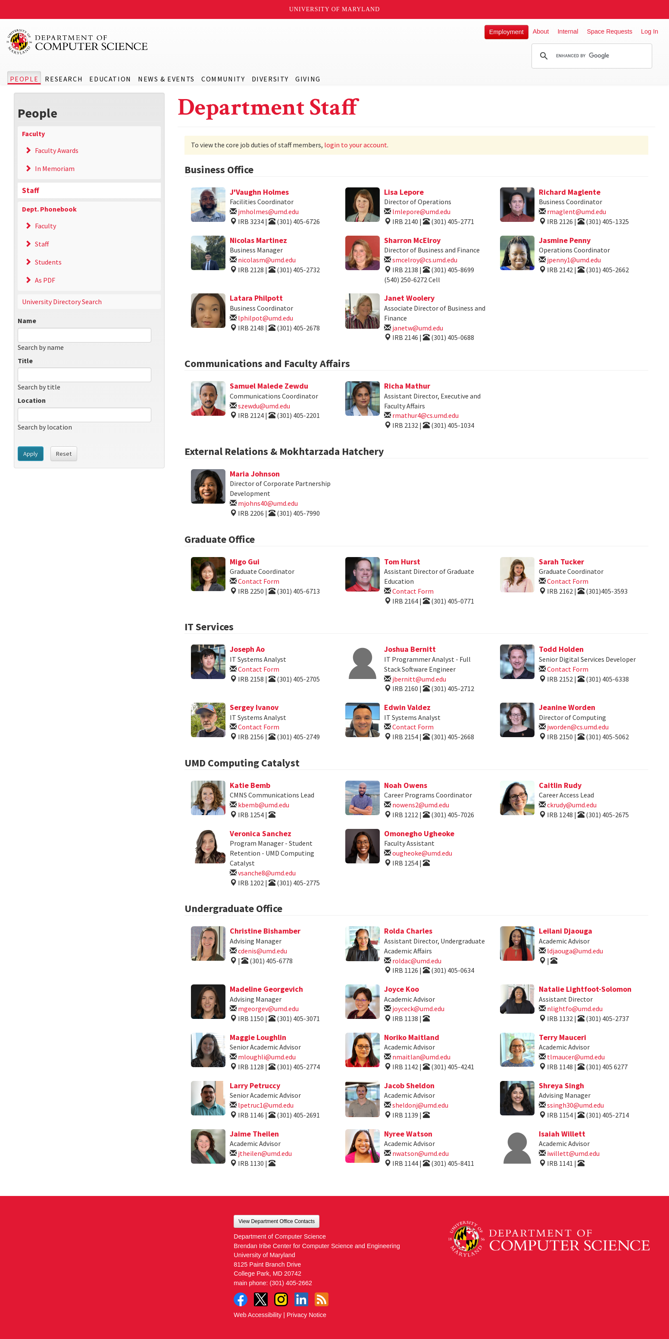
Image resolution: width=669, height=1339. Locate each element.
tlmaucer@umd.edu (576, 1057)
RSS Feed (321, 1299)
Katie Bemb (250, 785)
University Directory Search (62, 301)
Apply (30, 454)
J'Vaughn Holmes (259, 192)
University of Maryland (334, 9)
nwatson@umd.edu (420, 1153)
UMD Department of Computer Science (77, 41)
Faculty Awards (56, 150)
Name (27, 320)
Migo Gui (244, 562)
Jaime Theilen (254, 1134)
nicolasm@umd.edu (267, 259)
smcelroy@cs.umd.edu (424, 259)
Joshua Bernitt (410, 649)
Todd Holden (561, 649)
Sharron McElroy (412, 240)
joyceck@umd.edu (418, 1008)
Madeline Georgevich (266, 989)
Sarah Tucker (561, 562)
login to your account (355, 144)
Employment (506, 31)
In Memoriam (55, 168)
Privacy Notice (306, 1314)
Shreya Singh (561, 1085)
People (24, 79)
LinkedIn (301, 1299)
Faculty (33, 133)
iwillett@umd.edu (573, 1153)
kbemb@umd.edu (263, 804)
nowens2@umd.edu (420, 804)
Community (223, 79)
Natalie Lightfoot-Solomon (585, 989)
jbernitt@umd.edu (419, 679)
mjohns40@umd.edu (268, 503)
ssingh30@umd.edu (575, 1105)
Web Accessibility (257, 1314)
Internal (567, 31)
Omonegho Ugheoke (419, 833)
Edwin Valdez (407, 707)
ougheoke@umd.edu (422, 853)
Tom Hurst (402, 562)
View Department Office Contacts (276, 1221)
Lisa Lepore (404, 192)
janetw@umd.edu (417, 328)
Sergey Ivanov (254, 707)
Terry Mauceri (562, 1037)
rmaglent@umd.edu (576, 211)
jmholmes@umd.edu (268, 211)
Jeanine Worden (567, 707)
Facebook (240, 1299)
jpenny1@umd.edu (574, 259)
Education (110, 79)
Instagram (281, 1299)
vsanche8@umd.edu (267, 873)
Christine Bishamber (265, 931)
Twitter (261, 1299)
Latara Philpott (256, 298)
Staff (30, 190)
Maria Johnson (255, 474)
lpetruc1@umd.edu (266, 1105)
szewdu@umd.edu (264, 406)
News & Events (166, 79)
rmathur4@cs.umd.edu (425, 415)
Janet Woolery (409, 298)
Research (64, 79)
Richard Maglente (569, 192)
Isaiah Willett (562, 1134)
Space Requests (609, 31)
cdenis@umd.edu (262, 951)
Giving (308, 79)
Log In (649, 31)
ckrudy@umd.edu (572, 804)
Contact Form (258, 581)
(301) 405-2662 (291, 1283)
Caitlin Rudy (560, 785)
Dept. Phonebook (49, 209)
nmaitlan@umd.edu (421, 1057)
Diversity (270, 79)
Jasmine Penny (565, 240)
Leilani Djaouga (565, 931)
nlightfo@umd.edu (575, 1008)
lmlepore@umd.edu (421, 211)
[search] (590, 56)
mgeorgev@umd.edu (268, 1008)
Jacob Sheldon (409, 1085)
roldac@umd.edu (416, 960)
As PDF (45, 280)
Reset (64, 454)
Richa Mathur (407, 386)
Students (48, 262)
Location (32, 400)
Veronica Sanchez (260, 833)
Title (25, 360)
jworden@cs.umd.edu (578, 726)
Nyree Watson (408, 1134)
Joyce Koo (401, 989)
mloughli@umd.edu (267, 1057)
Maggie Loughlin (258, 1037)
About (541, 31)
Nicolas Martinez (258, 240)
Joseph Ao (247, 649)
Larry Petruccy (255, 1085)
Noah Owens (405, 785)
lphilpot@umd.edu (265, 318)
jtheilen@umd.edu (265, 1153)
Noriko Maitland (411, 1037)
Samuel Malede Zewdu (269, 386)
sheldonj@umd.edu (420, 1105)
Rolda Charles (408, 931)
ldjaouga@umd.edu (575, 951)
